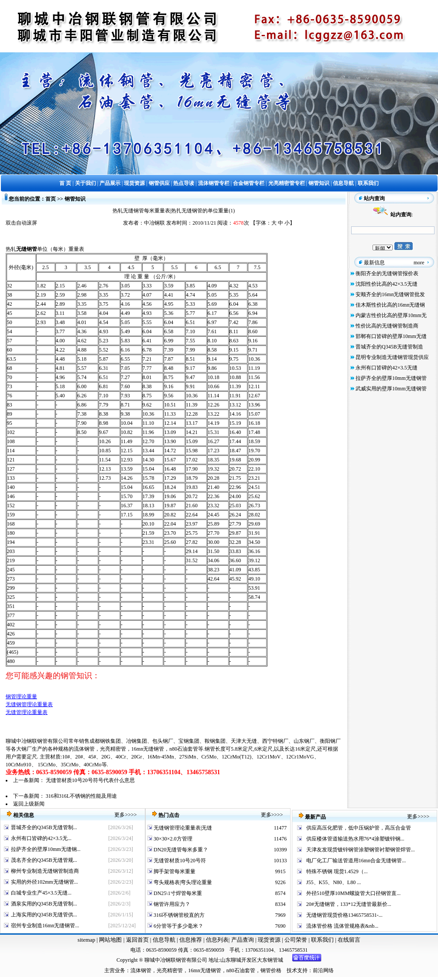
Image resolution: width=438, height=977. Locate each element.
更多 (119, 815)
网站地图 (110, 939)
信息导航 (164, 939)
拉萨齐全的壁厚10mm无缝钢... (46, 849)
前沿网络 (323, 970)
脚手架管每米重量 (173, 871)
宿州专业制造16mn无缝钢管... (45, 925)
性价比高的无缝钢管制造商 (387, 326)
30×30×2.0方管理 (172, 839)
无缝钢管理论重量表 (29, 704)
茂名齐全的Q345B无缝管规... (44, 860)
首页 (50, 199)
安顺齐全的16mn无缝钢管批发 (390, 294)
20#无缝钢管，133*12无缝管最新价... (348, 904)
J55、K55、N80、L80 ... (333, 882)
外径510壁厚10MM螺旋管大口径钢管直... (353, 893)
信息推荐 (190, 939)
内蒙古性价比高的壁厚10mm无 (391, 315)
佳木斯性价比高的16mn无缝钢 (390, 305)
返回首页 (136, 939)
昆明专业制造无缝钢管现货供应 (392, 357)
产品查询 (243, 939)
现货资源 (269, 939)
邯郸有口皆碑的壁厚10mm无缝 (391, 336)
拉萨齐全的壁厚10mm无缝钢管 (391, 378)
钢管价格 (270, 970)
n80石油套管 (183, 749)
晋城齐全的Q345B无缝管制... (44, 827)
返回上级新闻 (28, 804)
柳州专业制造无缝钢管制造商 (45, 871)
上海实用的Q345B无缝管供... (44, 915)
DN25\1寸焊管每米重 (177, 893)
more (419, 263)
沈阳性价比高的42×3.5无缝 (386, 284)
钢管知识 (75, 199)
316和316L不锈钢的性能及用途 (81, 796)
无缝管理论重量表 (27, 712)
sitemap (86, 939)
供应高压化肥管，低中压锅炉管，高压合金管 (358, 828)
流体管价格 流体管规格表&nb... (342, 926)
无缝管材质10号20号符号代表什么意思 (90, 780)
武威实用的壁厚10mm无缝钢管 (391, 389)
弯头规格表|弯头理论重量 (182, 882)
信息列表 (217, 939)
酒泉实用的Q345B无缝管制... (44, 904)
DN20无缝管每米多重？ (180, 850)
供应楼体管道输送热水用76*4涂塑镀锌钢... (355, 839)
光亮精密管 (113, 749)
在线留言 (349, 939)
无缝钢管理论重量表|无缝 (182, 828)
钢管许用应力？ (171, 904)
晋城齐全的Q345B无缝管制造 (389, 347)
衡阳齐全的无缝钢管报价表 (387, 273)
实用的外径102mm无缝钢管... (44, 882)
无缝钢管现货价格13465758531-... (344, 915)
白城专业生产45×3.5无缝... (41, 893)
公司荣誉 (296, 939)
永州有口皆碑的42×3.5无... (41, 838)
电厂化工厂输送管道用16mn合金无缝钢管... (356, 860)
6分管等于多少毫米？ (177, 926)
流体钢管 (84, 749)
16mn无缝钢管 (147, 749)
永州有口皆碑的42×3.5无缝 (386, 368)
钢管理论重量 (21, 696)
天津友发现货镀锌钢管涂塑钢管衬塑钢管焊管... (360, 850)
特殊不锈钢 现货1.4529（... (337, 871)
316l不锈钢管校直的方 (178, 915)
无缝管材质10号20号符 (179, 860)
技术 (292, 970)
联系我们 (323, 939)
